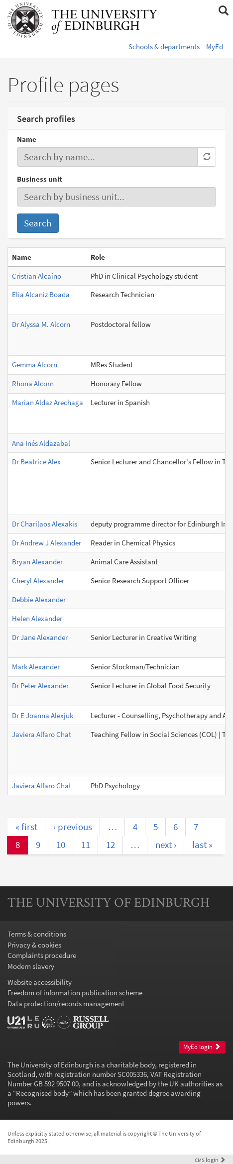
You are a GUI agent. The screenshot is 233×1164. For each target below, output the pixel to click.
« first (26, 827)
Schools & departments (164, 46)
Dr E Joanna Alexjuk (42, 715)
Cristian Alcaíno (36, 276)
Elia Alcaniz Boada (41, 294)
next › (165, 844)
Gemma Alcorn (34, 364)
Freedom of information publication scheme (74, 992)
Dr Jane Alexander (40, 637)
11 (85, 844)
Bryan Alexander (37, 561)
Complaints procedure (41, 955)
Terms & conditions (36, 934)
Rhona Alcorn (33, 383)
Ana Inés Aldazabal (41, 443)
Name (26, 139)
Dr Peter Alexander (40, 685)
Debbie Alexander (39, 599)
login (210, 1160)
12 (110, 844)
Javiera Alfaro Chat (41, 734)
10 (60, 844)
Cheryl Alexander (38, 580)
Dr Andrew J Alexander (46, 542)
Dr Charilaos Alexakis (44, 524)
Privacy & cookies (34, 945)
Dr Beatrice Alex (36, 461)
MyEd (214, 46)
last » (202, 844)
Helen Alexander (37, 618)
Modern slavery (30, 966)
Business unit (39, 179)
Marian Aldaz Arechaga (47, 402)
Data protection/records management (65, 1003)
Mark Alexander (36, 666)
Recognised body (42, 1093)
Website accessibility (39, 982)
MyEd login (202, 1047)
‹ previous (72, 827)
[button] (223, 11)
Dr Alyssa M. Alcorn (41, 324)
